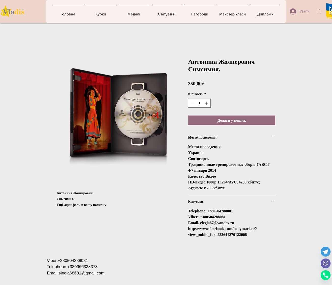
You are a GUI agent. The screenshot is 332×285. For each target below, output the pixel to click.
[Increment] (207, 103)
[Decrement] (192, 103)
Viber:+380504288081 (67, 260)
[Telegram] (326, 252)
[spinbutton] (199, 103)
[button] (319, 10)
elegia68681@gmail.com (81, 273)
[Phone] (326, 275)
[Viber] (326, 263)
